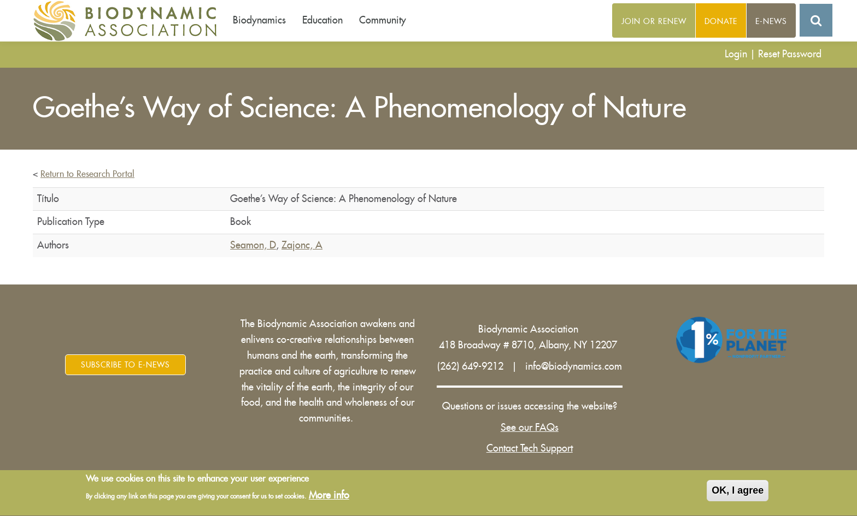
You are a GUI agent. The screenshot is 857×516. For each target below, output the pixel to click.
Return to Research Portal (87, 174)
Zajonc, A (301, 245)
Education (322, 20)
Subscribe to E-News (125, 365)
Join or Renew (653, 21)
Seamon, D (253, 245)
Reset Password (789, 54)
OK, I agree (738, 492)
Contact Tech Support (529, 448)
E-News (771, 21)
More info (329, 497)
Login (736, 54)
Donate (721, 21)
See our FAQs (530, 427)
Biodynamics (259, 20)
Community (382, 20)
